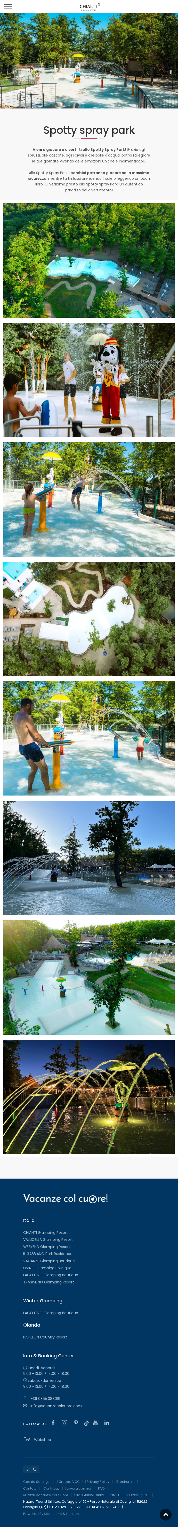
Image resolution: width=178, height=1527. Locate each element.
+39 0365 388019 (41, 1398)
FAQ (101, 1488)
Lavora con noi (79, 1488)
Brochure (124, 1481)
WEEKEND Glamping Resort (46, 1246)
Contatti (29, 1488)
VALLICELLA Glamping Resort (48, 1239)
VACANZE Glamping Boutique (49, 1261)
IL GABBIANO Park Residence (47, 1253)
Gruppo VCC (69, 1481)
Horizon (72, 1513)
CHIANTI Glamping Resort (45, 1232)
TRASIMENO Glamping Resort (48, 1282)
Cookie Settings (36, 1481)
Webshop (37, 1439)
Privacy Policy (98, 1481)
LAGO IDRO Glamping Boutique (50, 1274)
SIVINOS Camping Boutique (47, 1268)
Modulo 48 (53, 1513)
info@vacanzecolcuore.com (52, 1405)
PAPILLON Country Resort (45, 1337)
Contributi (51, 1488)
